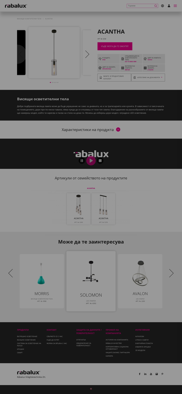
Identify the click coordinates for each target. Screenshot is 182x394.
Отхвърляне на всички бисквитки (109, 208)
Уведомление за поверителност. (77, 201)
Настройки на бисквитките (69, 208)
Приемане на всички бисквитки (91, 214)
